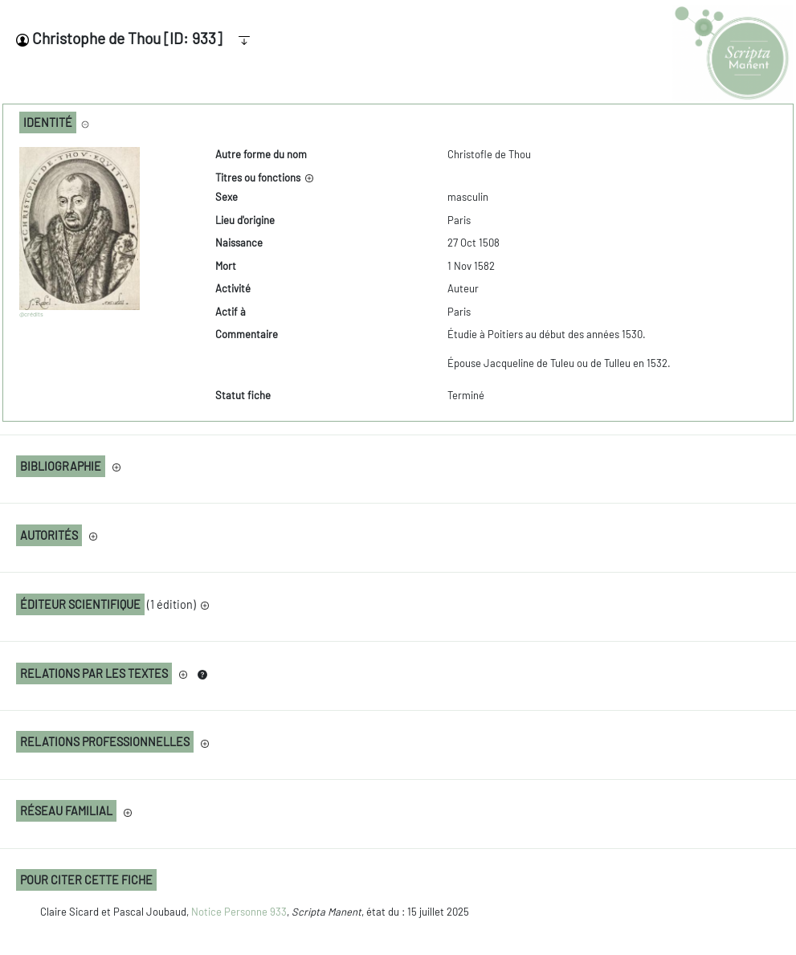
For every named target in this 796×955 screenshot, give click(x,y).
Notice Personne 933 (239, 911)
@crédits (31, 314)
